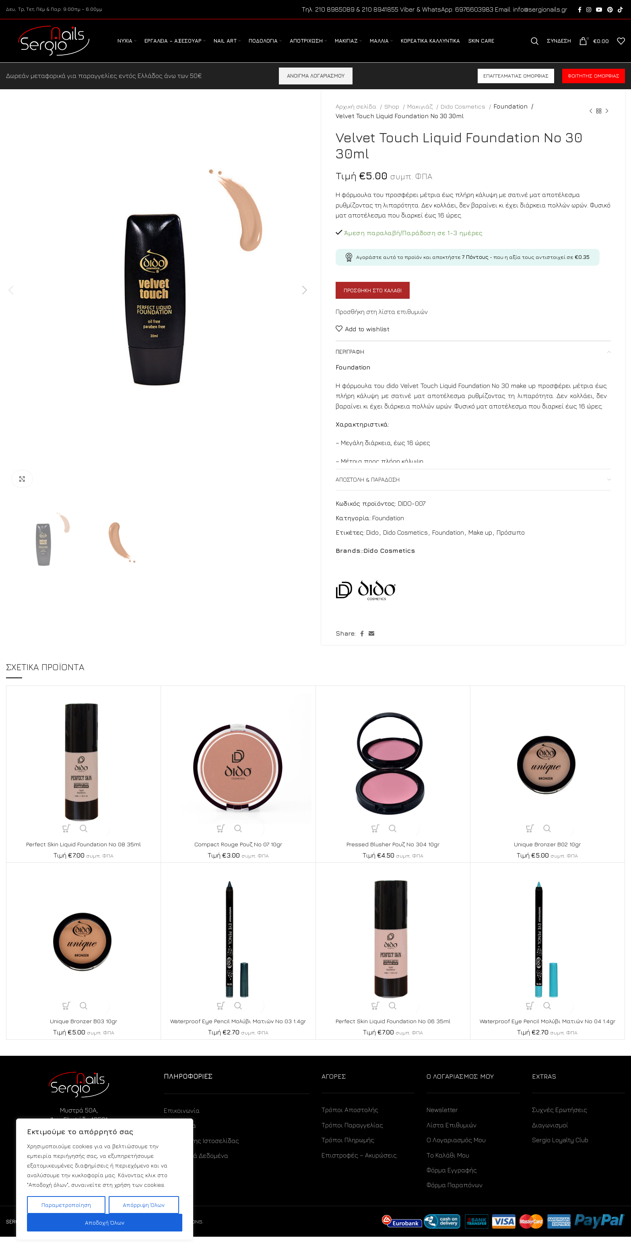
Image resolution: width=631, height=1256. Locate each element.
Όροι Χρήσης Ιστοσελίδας (201, 1160)
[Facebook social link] (579, 10)
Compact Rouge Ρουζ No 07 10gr (238, 854)
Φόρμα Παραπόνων (455, 1204)
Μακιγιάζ (420, 116)
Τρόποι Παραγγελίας (352, 1144)
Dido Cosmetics (464, 116)
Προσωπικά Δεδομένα (196, 1174)
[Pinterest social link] (610, 10)
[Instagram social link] (589, 10)
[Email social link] (371, 644)
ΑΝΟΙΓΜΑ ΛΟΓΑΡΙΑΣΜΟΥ (315, 86)
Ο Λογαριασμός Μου (456, 1159)
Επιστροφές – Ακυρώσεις (359, 1174)
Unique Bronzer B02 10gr (547, 854)
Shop (392, 116)
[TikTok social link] (620, 10)
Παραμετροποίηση (66, 1204)
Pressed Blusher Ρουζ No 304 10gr (392, 854)
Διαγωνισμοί (550, 1144)
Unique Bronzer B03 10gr (83, 1031)
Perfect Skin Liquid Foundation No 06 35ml (393, 1031)
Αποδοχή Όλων (104, 1222)
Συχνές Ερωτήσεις (559, 1129)
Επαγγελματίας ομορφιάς (516, 86)
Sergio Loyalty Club (560, 1159)
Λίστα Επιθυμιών (451, 1144)
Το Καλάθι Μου (448, 1174)
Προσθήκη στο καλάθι (373, 301)
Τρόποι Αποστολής (350, 1129)
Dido (372, 542)
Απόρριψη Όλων (144, 1204)
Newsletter (442, 1129)
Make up (480, 542)
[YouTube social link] (599, 10)
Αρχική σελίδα (357, 116)
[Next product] (607, 121)
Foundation (509, 116)
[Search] (535, 47)
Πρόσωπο (511, 542)
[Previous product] (591, 121)
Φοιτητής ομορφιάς (593, 86)
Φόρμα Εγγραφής (452, 1189)
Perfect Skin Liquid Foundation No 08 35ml (84, 854)
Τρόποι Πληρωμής (348, 1159)
